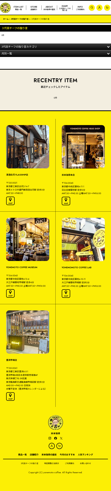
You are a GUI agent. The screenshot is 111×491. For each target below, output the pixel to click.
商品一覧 (22, 454)
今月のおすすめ (67, 454)
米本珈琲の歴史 (49, 454)
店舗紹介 (34, 454)
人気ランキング (85, 454)
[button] (92, 8)
